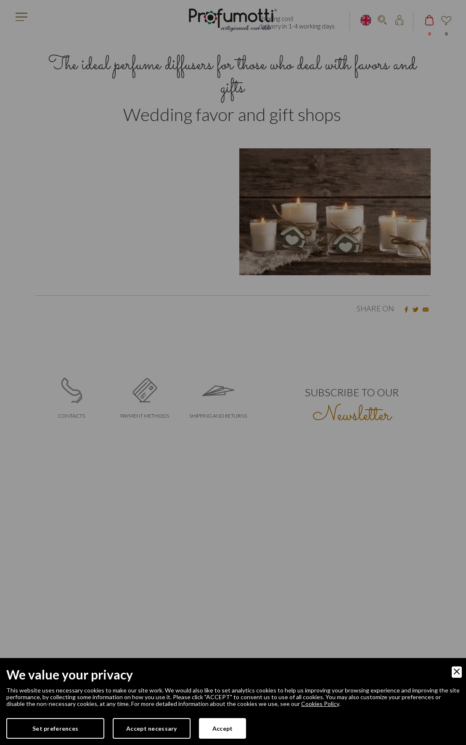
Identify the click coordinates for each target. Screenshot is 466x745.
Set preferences (55, 728)
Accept (222, 728)
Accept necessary (151, 728)
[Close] (457, 672)
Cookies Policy (320, 703)
